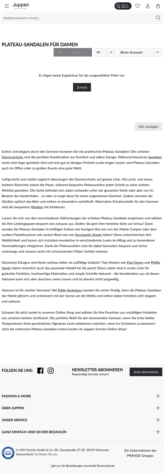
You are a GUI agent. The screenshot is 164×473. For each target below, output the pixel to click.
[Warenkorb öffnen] (158, 6)
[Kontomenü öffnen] (148, 6)
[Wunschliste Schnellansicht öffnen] (137, 6)
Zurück (82, 87)
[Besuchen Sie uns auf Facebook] (38, 371)
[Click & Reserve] (123, 6)
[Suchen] (82, 18)
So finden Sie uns (46, 454)
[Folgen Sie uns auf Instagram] (48, 371)
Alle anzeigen (148, 126)
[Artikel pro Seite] (105, 52)
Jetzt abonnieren (145, 372)
